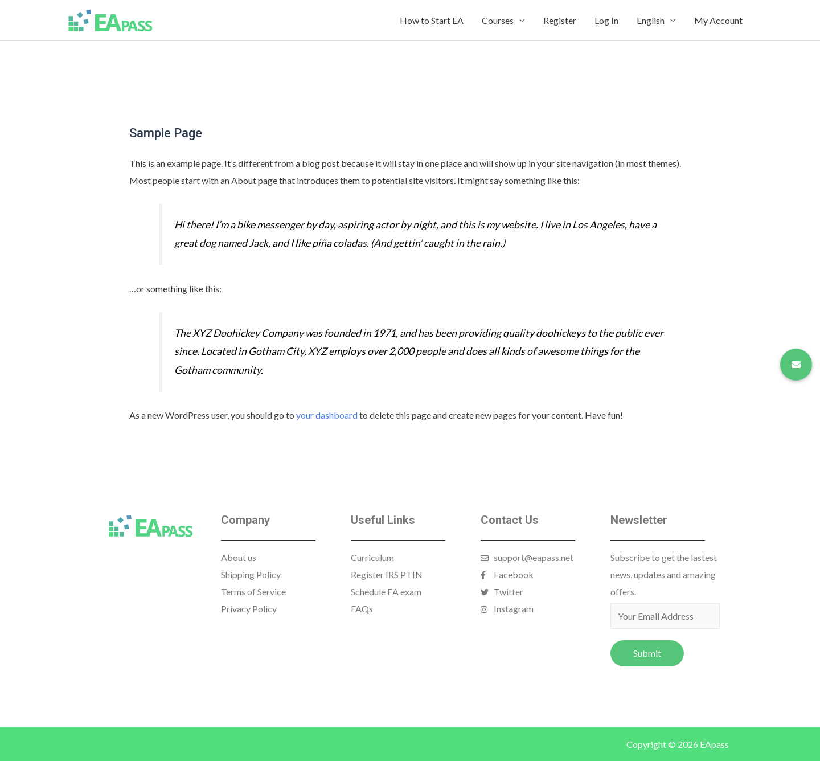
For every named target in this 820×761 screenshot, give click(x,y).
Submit (647, 653)
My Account (718, 20)
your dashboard (327, 415)
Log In (606, 20)
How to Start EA (432, 20)
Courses (498, 20)
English (651, 20)
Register (559, 20)
